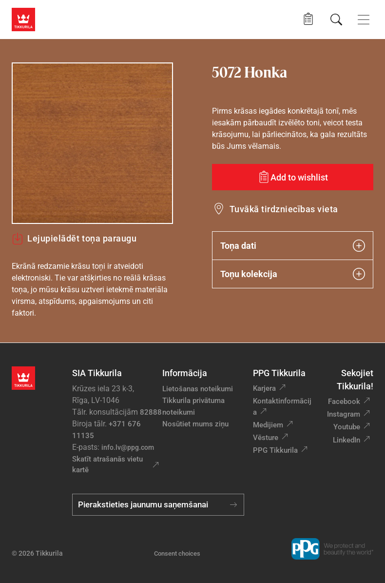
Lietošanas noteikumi (197, 388)
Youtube (346, 426)
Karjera (264, 388)
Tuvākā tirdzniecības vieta (284, 209)
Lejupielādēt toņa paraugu (74, 238)
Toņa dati (292, 246)
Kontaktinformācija (282, 407)
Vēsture (265, 437)
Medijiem (268, 425)
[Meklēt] (336, 19)
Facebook (344, 401)
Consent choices (177, 553)
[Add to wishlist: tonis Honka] (292, 177)
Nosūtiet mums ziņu (195, 424)
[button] (308, 19)
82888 (151, 412)
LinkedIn (346, 440)
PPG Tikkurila (275, 450)
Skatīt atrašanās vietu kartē (107, 465)
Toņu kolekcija (292, 274)
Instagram (343, 414)
